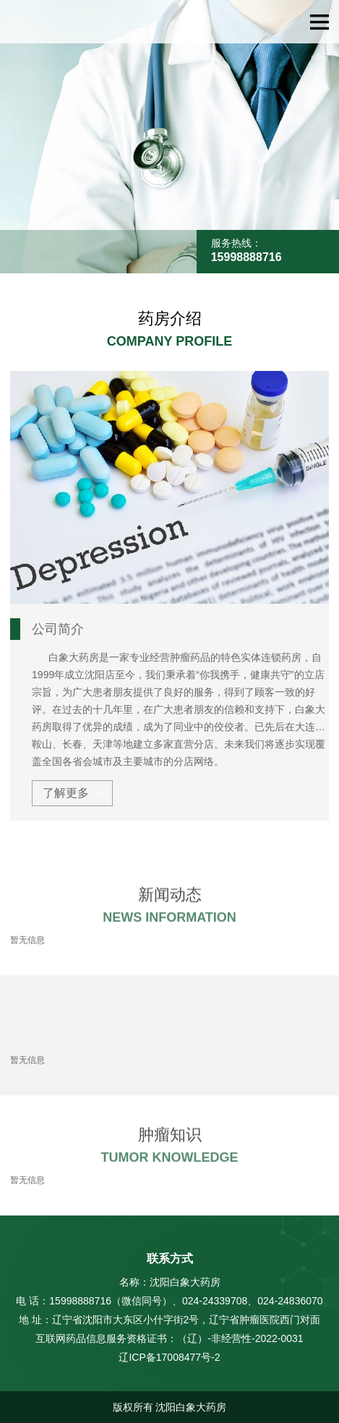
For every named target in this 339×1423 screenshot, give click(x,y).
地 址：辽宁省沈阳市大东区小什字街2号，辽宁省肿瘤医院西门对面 (170, 1319)
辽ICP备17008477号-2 (169, 1357)
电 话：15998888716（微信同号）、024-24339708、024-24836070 (169, 1301)
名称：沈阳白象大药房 (169, 1282)
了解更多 (66, 793)
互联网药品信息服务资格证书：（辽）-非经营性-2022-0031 (169, 1338)
